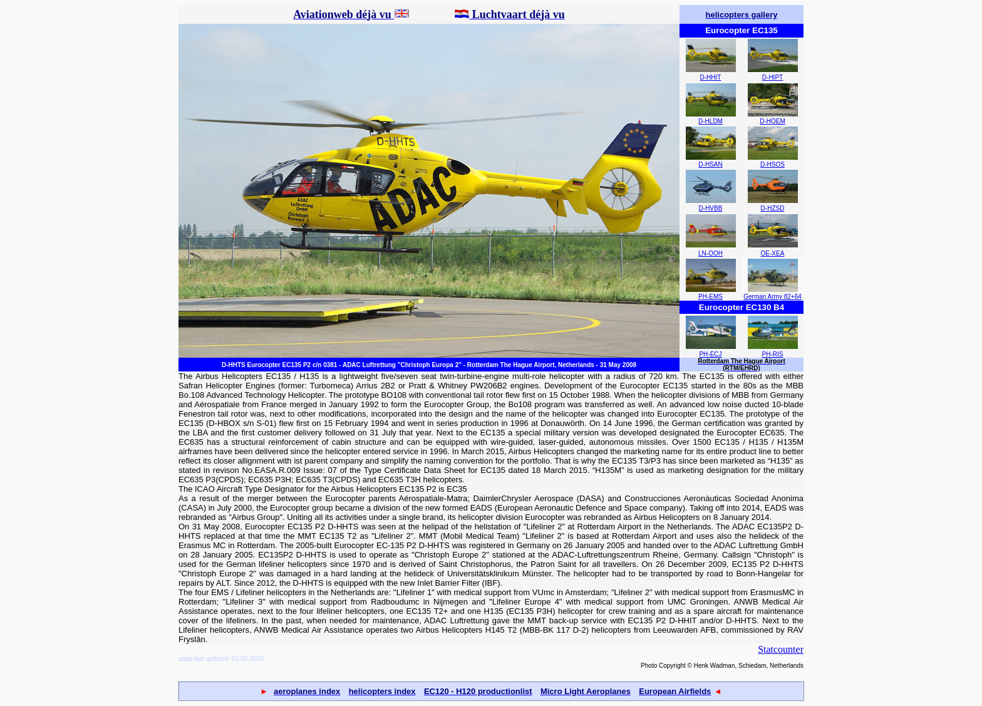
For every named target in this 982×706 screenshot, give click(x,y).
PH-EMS (710, 296)
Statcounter (781, 649)
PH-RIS (772, 354)
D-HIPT (772, 77)
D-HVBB (711, 208)
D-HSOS (772, 164)
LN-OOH (710, 253)
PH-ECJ (710, 354)
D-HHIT (710, 77)
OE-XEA (773, 253)
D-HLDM (710, 121)
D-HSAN (710, 164)
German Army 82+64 (772, 296)
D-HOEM (772, 121)
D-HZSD (773, 208)
